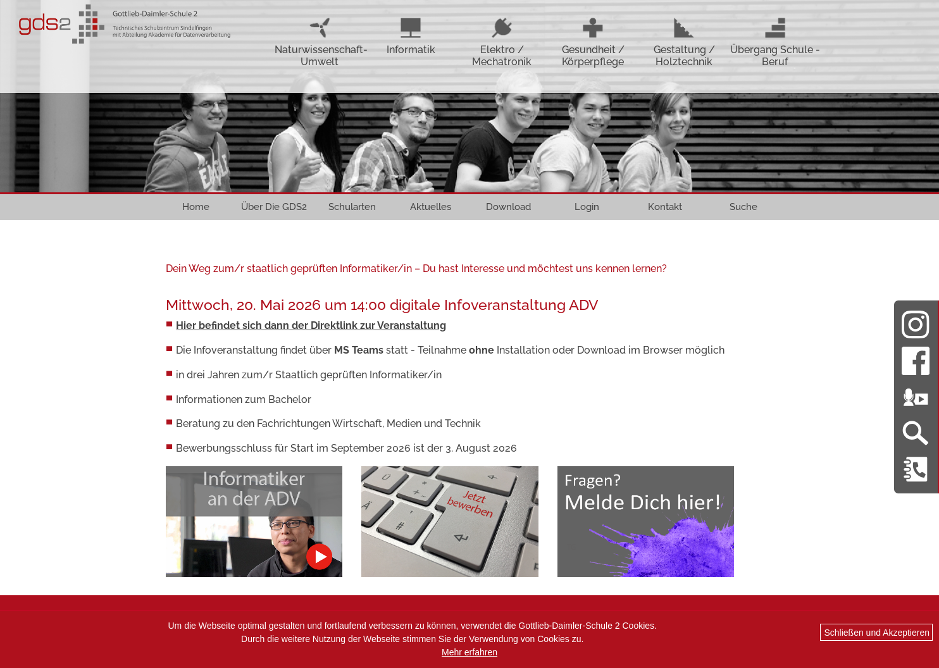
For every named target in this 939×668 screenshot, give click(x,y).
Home (195, 207)
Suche (743, 207)
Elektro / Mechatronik (502, 42)
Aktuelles (430, 207)
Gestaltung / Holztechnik (684, 42)
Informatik (411, 36)
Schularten (352, 207)
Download (508, 207)
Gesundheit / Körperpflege (593, 42)
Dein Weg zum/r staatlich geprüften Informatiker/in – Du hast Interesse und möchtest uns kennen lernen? (416, 269)
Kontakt (665, 207)
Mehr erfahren (469, 652)
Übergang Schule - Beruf (775, 42)
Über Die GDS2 (274, 207)
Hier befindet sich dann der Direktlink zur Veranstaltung (311, 325)
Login (587, 207)
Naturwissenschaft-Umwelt (320, 42)
